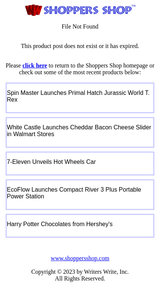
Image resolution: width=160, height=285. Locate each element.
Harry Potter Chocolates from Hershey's (59, 224)
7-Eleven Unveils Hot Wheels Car (51, 162)
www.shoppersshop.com (80, 258)
